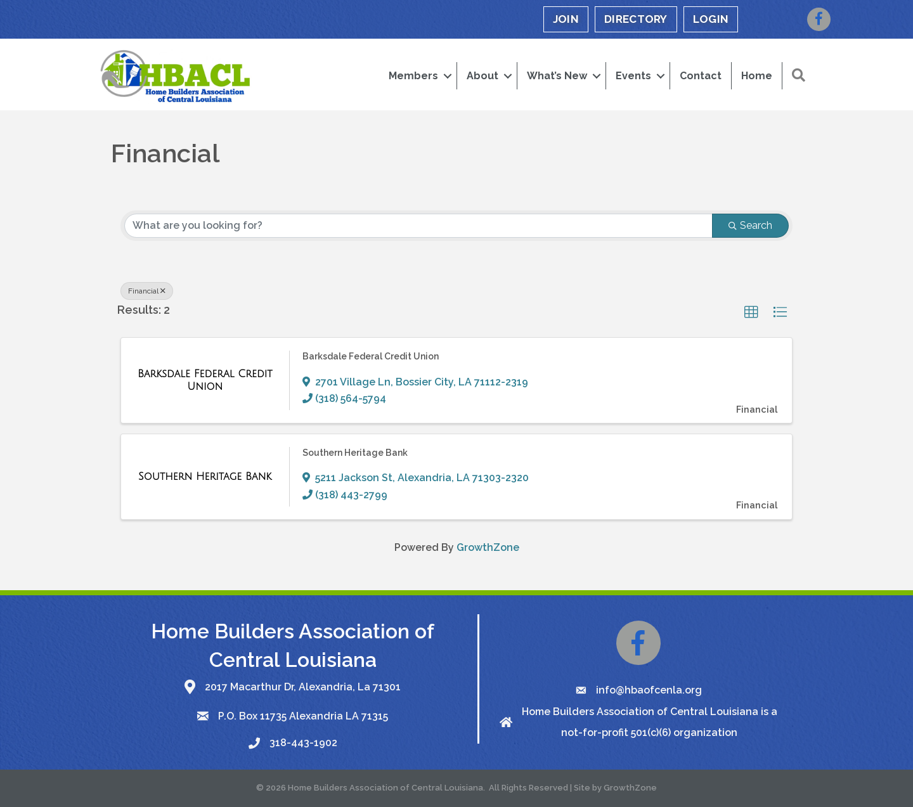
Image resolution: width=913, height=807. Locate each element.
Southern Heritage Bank (355, 453)
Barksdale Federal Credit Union (370, 356)
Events (633, 76)
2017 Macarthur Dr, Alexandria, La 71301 (303, 687)
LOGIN (711, 19)
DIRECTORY (636, 19)
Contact (701, 76)
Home (756, 76)
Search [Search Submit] (750, 225)
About (482, 76)
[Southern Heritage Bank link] (204, 476)
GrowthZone (487, 547)
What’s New (557, 76)
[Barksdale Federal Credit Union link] (205, 380)
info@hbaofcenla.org (649, 690)
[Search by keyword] (418, 226)
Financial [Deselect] (146, 291)
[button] (798, 76)
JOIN (566, 19)
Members (413, 76)
